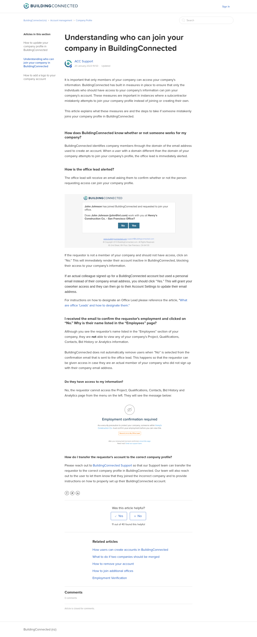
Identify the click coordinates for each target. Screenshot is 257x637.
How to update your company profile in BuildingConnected (36, 46)
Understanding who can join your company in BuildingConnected (39, 62)
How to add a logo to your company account (40, 77)
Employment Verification (109, 578)
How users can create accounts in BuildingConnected (130, 550)
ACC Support (84, 61)
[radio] (119, 516)
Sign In (226, 6)
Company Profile (84, 20)
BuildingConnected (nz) (35, 20)
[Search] (206, 20)
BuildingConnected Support (112, 465)
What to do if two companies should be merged (125, 557)
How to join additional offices (112, 571)
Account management (61, 20)
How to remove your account (113, 564)
